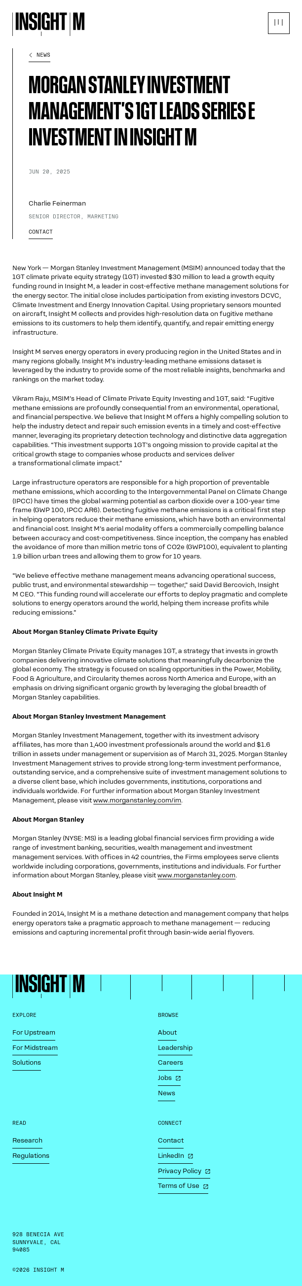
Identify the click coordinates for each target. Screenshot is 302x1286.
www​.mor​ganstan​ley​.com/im (137, 800)
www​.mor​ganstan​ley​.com (196, 875)
